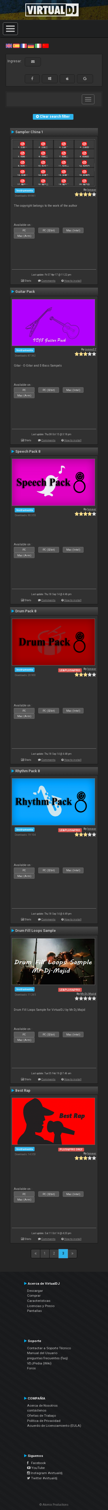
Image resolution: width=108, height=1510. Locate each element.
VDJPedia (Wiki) (39, 1363)
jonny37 (90, 349)
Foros (31, 1368)
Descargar (35, 1291)
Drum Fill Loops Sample (35, 931)
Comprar (34, 1296)
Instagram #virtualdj (44, 1473)
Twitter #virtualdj (42, 1478)
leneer (91, 189)
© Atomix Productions (54, 1505)
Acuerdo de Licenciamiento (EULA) (54, 1426)
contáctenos (36, 1410)
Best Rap (22, 1091)
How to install (73, 280)
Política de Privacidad (43, 1421)
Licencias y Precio (40, 1306)
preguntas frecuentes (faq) (47, 1358)
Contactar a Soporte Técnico (49, 1348)
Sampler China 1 (29, 132)
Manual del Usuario (42, 1353)
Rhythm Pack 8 (27, 771)
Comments (48, 280)
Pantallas (34, 1311)
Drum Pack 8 (25, 611)
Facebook (36, 1463)
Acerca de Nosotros (42, 1405)
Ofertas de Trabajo (41, 1416)
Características (38, 1301)
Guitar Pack (25, 292)
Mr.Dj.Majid (88, 993)
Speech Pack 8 (27, 452)
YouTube (36, 1468)
